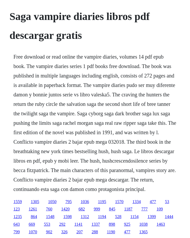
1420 (65, 209)
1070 (33, 232)
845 (112, 209)
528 (118, 216)
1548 (50, 216)
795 (68, 201)
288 (95, 232)
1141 (78, 224)
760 (49, 209)
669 (32, 224)
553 (47, 224)
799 (16, 232)
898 (112, 224)
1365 (143, 232)
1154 (134, 216)
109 (160, 209)
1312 (85, 216)
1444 (169, 216)
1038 (143, 224)
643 (16, 224)
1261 (33, 209)
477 (153, 201)
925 (127, 224)
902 (49, 232)
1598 (67, 216)
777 (144, 209)
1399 (151, 216)
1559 (17, 201)
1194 (102, 216)
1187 (128, 209)
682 (81, 209)
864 (34, 216)
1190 (111, 232)
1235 (17, 216)
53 (167, 201)
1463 (161, 224)
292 (62, 224)
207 (79, 232)
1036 (85, 201)
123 (16, 209)
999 (97, 209)
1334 (137, 201)
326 (64, 232)
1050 (52, 201)
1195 (102, 201)
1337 (96, 224)
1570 (119, 201)
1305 (35, 201)
